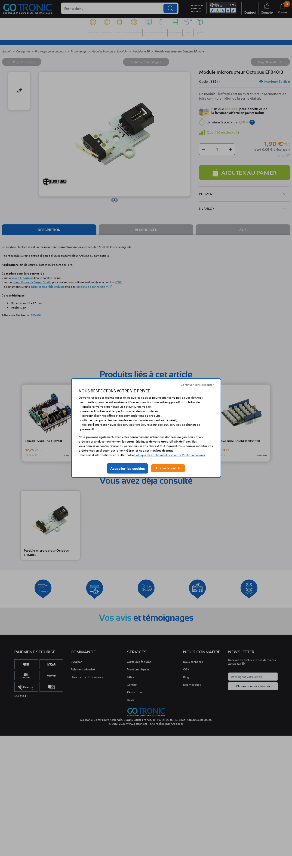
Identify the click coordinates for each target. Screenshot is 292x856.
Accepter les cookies (127, 468)
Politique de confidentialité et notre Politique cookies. (170, 455)
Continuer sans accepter (197, 384)
